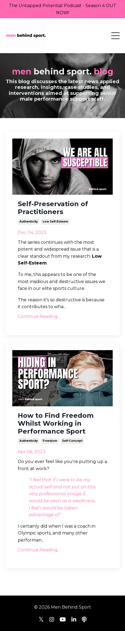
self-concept (72, 441)
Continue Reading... (39, 316)
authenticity (28, 221)
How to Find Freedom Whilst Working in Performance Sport (56, 423)
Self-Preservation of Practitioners (53, 208)
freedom (50, 441)
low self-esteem (55, 221)
